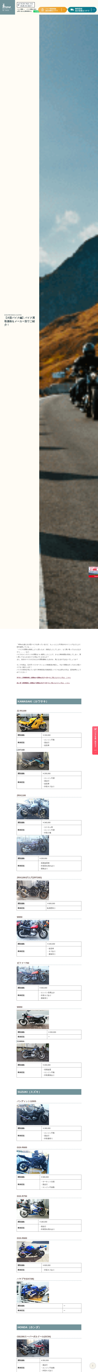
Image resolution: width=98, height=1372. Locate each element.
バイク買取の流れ (31, 9)
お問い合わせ (24, 11)
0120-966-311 (26, 4)
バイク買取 (20, 9)
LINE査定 (37, 11)
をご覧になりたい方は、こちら (44, 677)
